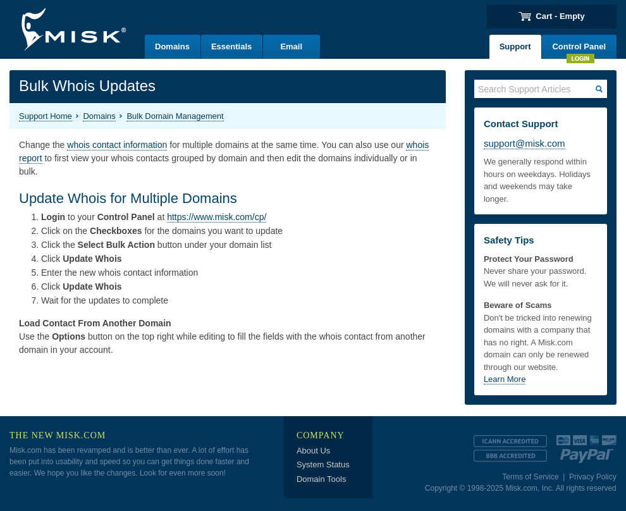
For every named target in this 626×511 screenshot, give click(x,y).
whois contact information (117, 145)
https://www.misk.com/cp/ (216, 217)
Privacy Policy (593, 476)
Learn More (504, 379)
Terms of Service (530, 476)
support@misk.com (524, 143)
